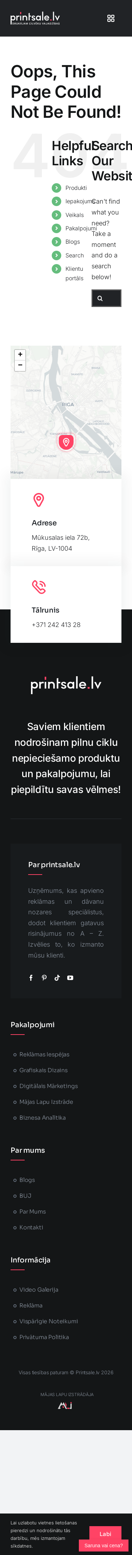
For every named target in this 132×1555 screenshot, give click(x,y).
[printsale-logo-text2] (35, 14)
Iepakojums (80, 201)
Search (74, 255)
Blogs (72, 241)
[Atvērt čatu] (103, 1545)
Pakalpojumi (81, 228)
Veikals (74, 214)
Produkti (76, 187)
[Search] (100, 298)
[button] (66, 442)
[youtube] (70, 978)
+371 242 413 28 (56, 624)
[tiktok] (57, 978)
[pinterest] (44, 978)
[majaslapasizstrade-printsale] (65, 1405)
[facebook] (31, 978)
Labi (105, 1533)
